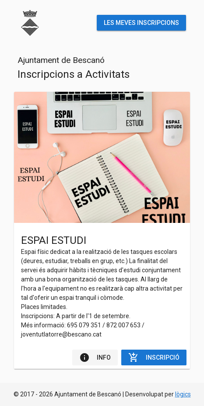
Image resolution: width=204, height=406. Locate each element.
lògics (183, 394)
